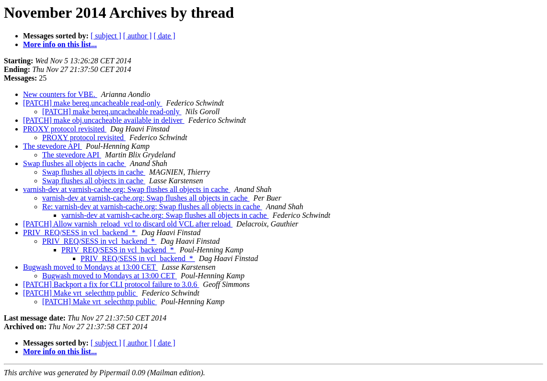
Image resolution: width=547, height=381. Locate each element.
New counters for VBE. (60, 94)
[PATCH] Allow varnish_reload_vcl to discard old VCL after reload (128, 224)
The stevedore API (52, 146)
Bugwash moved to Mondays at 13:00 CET (90, 267)
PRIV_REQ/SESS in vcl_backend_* (80, 232)
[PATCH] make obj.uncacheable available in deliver (104, 120)
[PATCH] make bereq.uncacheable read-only (92, 103)
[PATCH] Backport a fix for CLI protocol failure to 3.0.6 (111, 284)
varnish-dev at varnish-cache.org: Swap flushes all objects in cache (126, 189)
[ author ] (137, 36)
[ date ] (164, 36)
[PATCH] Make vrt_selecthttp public (80, 293)
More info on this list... (60, 44)
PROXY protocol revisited (64, 129)
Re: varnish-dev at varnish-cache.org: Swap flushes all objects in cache (152, 206)
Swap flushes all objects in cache (74, 163)
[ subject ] (106, 36)
